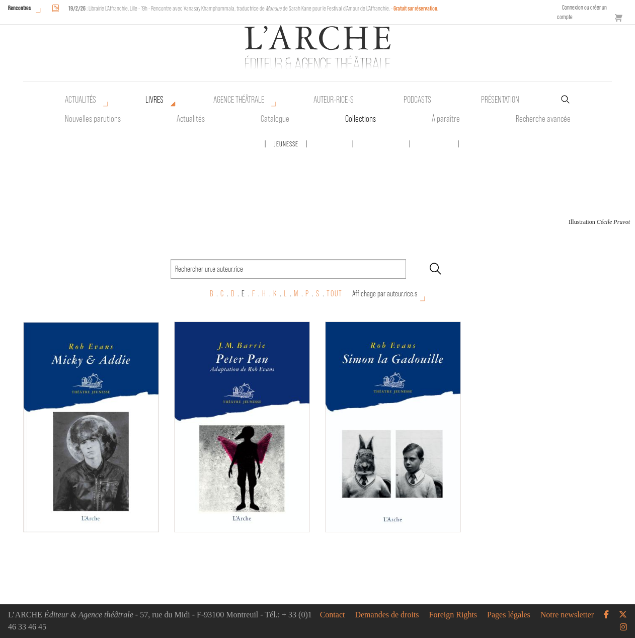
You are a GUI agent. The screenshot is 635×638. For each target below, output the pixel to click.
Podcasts (417, 100)
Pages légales (508, 615)
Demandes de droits (387, 615)
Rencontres (19, 8)
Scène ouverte (381, 144)
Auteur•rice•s (333, 100)
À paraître (446, 119)
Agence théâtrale (238, 100)
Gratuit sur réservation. (416, 8)
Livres (154, 100)
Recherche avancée (543, 119)
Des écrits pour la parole (221, 144)
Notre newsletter (567, 615)
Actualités (80, 100)
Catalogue (275, 119)
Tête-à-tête (434, 144)
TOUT (335, 293)
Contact (332, 615)
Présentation (500, 100)
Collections (360, 119)
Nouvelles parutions (93, 119)
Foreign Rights (453, 615)
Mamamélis (330, 144)
